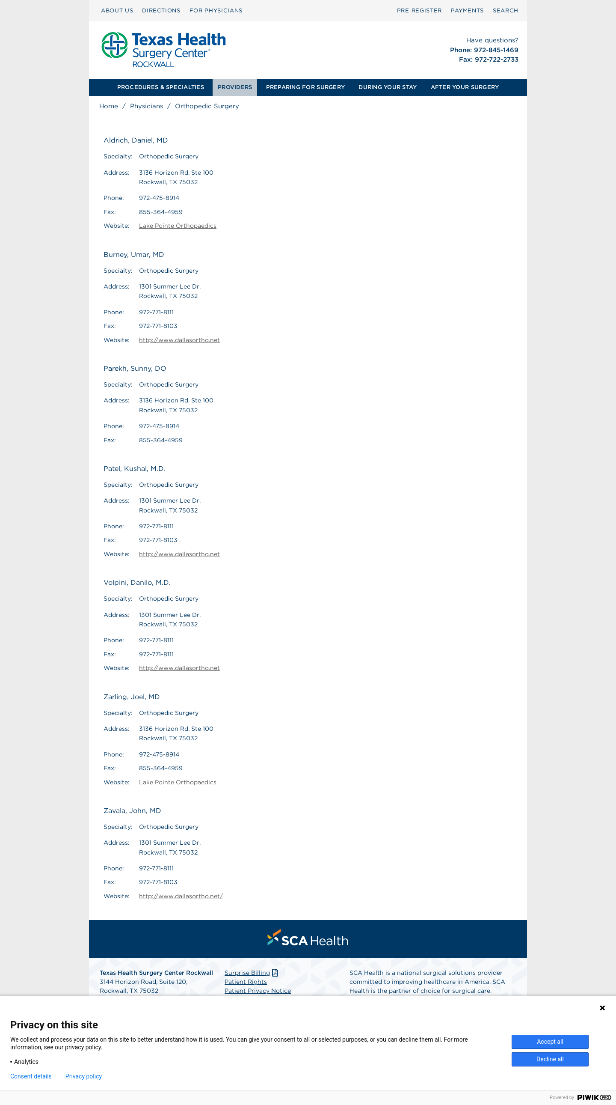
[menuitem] (117, 10)
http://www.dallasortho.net (179, 340)
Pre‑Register (419, 10)
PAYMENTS (467, 10)
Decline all (550, 1059)
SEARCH (505, 10)
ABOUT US (117, 10)
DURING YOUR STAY (387, 87)
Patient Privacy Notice (258, 990)
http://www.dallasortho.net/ (181, 896)
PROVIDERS (235, 87)
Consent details (31, 1076)
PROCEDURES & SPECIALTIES (160, 87)
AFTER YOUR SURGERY (465, 87)
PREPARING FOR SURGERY (305, 87)
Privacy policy (83, 1076)
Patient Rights (246, 981)
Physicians (146, 106)
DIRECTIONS (161, 10)
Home (108, 106)
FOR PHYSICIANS (216, 10)
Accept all (550, 1041)
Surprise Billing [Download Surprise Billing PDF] (252, 972)
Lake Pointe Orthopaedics (177, 225)
